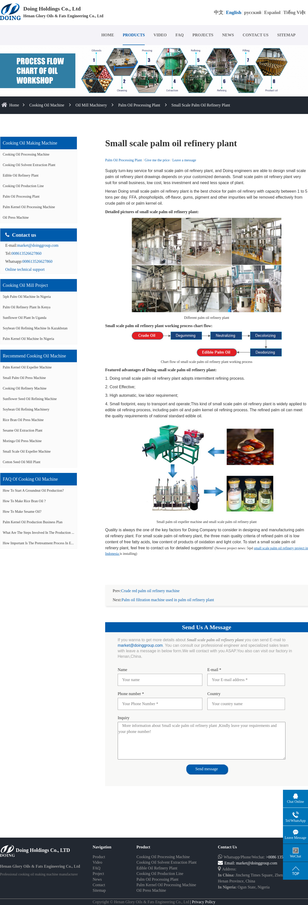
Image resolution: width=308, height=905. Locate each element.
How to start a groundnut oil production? (33, 490)
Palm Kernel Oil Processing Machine (29, 207)
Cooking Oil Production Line (23, 186)
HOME (107, 35)
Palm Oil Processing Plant (139, 105)
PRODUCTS (134, 35)
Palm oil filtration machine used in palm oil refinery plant (168, 594)
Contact (99, 879)
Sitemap (99, 884)
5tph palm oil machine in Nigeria (27, 297)
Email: (227, 857)
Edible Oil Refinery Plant (21, 175)
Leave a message (184, 160)
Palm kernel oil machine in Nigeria (28, 339)
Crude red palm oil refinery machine (150, 585)
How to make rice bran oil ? (24, 501)
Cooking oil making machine (30, 143)
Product (99, 851)
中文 (218, 12)
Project (98, 867)
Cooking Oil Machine (46, 105)
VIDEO (160, 35)
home (14, 105)
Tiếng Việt (294, 12)
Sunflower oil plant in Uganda (24, 318)
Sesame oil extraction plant (22, 430)
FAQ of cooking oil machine (30, 479)
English (233, 12)
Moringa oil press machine (22, 441)
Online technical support (25, 269)
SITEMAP (286, 35)
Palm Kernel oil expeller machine (27, 367)
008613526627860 (27, 253)
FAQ (180, 35)
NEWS (228, 35)
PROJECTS (202, 35)
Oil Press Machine (16, 217)
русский (252, 12)
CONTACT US (255, 35)
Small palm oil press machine (24, 378)
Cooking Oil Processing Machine (26, 154)
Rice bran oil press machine (23, 420)
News (97, 873)
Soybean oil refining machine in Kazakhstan (35, 328)
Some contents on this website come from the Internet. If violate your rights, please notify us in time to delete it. (154, 902)
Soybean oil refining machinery (26, 409)
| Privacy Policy (202, 896)
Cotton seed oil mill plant (21, 462)
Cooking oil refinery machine (25, 388)
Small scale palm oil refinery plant (201, 105)
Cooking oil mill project (25, 285)
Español (272, 12)
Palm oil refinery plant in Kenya (26, 307)
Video (97, 856)
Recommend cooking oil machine (34, 355)
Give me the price (158, 160)
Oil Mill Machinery (91, 105)
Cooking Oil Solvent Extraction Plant (29, 165)
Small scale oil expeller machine (27, 451)
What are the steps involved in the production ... (38, 533)
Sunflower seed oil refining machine (30, 399)
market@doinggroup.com (37, 245)
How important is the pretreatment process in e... (38, 543)
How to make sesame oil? (22, 511)
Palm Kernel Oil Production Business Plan (32, 522)
